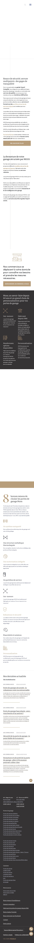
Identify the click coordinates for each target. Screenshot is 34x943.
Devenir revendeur (9, 904)
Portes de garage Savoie (9, 829)
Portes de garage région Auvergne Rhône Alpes (15, 860)
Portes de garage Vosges (9, 840)
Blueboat (13, 938)
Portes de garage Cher (9, 842)
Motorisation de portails (9, 890)
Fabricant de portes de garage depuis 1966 (16, 908)
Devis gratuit (7, 923)
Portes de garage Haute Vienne (11, 825)
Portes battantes (8, 134)
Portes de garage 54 (8, 846)
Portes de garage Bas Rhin (10, 823)
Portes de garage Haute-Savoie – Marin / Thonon (15, 852)
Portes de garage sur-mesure (10, 821)
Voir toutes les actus (9, 679)
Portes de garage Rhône (9, 854)
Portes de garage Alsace (9, 844)
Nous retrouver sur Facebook (12, 916)
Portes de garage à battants (10, 813)
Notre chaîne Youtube (9, 912)
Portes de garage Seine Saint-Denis (12, 831)
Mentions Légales (7, 935)
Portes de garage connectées (10, 817)
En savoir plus (17, 143)
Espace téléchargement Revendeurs (13, 930)
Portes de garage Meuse (9, 858)
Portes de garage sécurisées (10, 819)
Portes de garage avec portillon (11, 815)
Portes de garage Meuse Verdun (11, 850)
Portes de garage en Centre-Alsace (12, 834)
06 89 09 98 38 (20, 806)
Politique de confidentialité (22, 935)
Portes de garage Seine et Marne (11, 833)
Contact (5, 920)
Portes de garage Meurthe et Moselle (12, 827)
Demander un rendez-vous (17, 284)
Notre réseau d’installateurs (11, 900)
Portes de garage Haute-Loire (11, 856)
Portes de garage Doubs (9, 848)
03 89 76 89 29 (7, 804)
